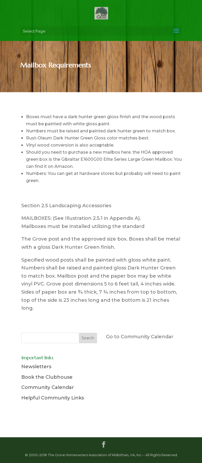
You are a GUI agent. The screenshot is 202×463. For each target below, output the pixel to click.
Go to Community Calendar (139, 337)
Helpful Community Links (52, 398)
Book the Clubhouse (47, 377)
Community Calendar (47, 387)
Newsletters (36, 367)
